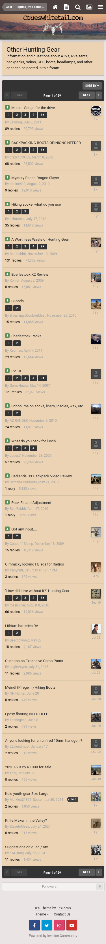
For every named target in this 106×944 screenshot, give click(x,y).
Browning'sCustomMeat (28, 315)
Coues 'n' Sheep (21, 544)
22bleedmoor (19, 747)
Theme (42, 914)
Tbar (13, 773)
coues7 (15, 456)
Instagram (59, 925)
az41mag (17, 853)
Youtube (71, 925)
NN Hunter (17, 693)
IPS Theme (43, 908)
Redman (16, 351)
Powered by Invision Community (53, 936)
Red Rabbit (18, 254)
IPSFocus (64, 908)
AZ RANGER (19, 421)
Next (86, 95)
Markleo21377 (20, 800)
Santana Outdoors (23, 482)
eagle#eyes (18, 667)
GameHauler (19, 386)
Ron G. (15, 280)
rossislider (17, 605)
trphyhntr (16, 570)
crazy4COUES (20, 157)
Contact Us (62, 914)
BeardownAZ (19, 640)
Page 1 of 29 (53, 95)
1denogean (18, 720)
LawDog (16, 122)
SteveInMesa (19, 826)
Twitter (47, 925)
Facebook (34, 925)
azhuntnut (17, 219)
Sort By (92, 85)
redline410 (17, 184)
